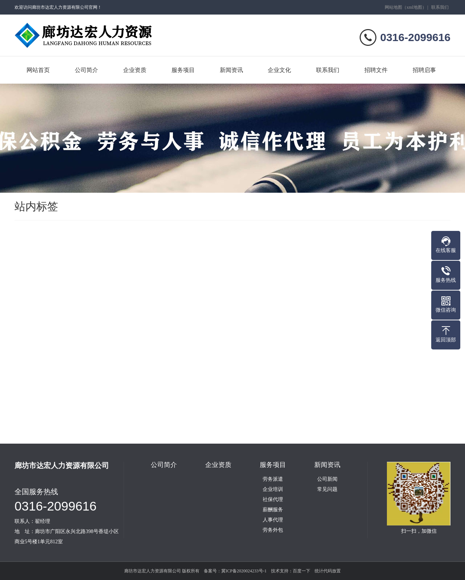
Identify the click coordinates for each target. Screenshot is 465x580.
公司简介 (86, 70)
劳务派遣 (273, 479)
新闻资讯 (231, 70)
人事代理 (273, 520)
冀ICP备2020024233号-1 (244, 570)
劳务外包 (273, 530)
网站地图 (393, 7)
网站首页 (38, 70)
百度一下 (301, 570)
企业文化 (279, 70)
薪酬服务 (273, 509)
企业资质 (134, 70)
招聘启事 (424, 70)
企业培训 (273, 489)
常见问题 (327, 489)
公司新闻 (327, 479)
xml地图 (414, 7)
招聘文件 (376, 70)
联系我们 (440, 7)
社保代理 (273, 499)
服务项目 (183, 70)
